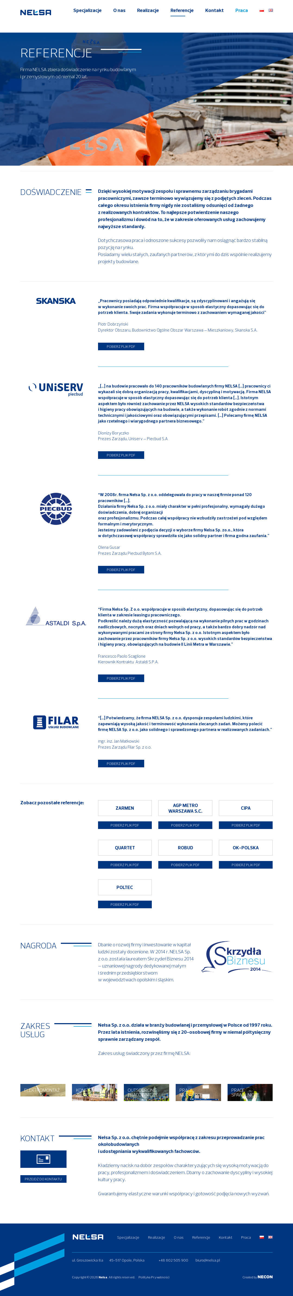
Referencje (182, 19)
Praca (241, 19)
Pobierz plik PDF (121, 342)
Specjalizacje (87, 19)
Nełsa (103, 1277)
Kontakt (214, 19)
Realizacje (148, 19)
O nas (119, 19)
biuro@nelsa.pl (208, 1260)
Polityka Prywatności (159, 1277)
